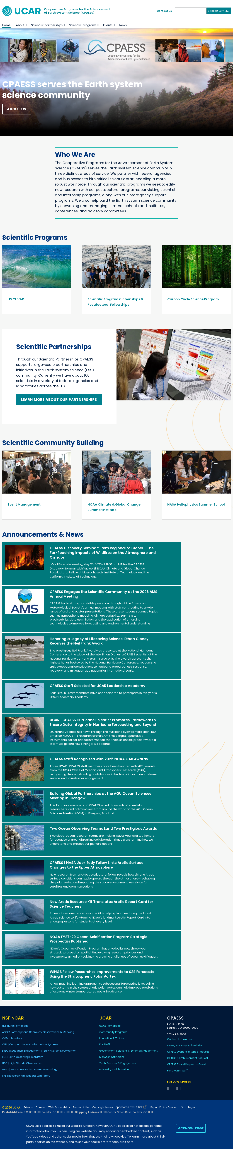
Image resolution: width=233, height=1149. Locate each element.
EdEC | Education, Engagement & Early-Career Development (39, 1050)
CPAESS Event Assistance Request (188, 1052)
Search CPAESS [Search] (218, 11)
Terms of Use (81, 1107)
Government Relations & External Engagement (128, 1050)
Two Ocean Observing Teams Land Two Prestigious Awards (103, 828)
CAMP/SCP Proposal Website (185, 1045)
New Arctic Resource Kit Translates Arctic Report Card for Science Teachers (101, 904)
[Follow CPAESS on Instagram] (180, 1088)
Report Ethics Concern (164, 1107)
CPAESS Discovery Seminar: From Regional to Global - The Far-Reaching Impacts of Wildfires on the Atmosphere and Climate (103, 552)
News (123, 25)
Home (6, 25)
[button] (26, 25)
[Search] (191, 11)
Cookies (40, 1107)
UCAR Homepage (110, 1026)
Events (108, 25)
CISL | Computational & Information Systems (30, 1044)
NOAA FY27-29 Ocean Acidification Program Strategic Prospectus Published (98, 939)
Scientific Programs (82, 25)
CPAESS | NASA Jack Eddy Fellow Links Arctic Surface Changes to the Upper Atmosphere (96, 865)
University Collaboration (114, 1069)
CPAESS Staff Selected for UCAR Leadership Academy (97, 685)
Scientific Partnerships (47, 25)
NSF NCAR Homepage (15, 1026)
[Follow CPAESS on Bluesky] (171, 1088)
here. (130, 1142)
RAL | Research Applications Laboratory (26, 1076)
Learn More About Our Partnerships (59, 399)
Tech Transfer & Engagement (118, 1063)
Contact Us (164, 11)
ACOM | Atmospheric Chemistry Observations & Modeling (38, 1032)
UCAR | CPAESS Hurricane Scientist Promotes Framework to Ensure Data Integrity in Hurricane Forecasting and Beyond (103, 722)
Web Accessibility (59, 1107)
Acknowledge (191, 1128)
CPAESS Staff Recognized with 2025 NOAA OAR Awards (99, 758)
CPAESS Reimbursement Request (187, 1058)
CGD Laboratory (12, 1038)
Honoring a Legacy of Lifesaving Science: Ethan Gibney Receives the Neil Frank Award (99, 641)
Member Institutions (111, 1057)
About (20, 25)
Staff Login (188, 1107)
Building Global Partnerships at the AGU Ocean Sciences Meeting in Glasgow (100, 796)
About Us (16, 109)
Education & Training (112, 1038)
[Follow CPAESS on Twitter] (174, 1088)
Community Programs (113, 1032)
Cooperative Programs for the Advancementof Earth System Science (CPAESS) (77, 11)
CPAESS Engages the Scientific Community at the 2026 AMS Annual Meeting (103, 594)
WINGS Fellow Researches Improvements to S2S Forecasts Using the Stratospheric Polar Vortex (102, 974)
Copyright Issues (102, 1107)
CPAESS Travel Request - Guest (186, 1064)
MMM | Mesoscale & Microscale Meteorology (29, 1069)
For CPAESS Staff (177, 1070)
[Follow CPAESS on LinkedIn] (177, 1088)
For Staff (104, 1044)
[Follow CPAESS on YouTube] (184, 1088)
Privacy (28, 1107)
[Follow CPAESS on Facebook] (168, 1088)
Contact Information (180, 1039)
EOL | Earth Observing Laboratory (22, 1057)
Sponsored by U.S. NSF (132, 1106)
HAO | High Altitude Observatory (22, 1063)
